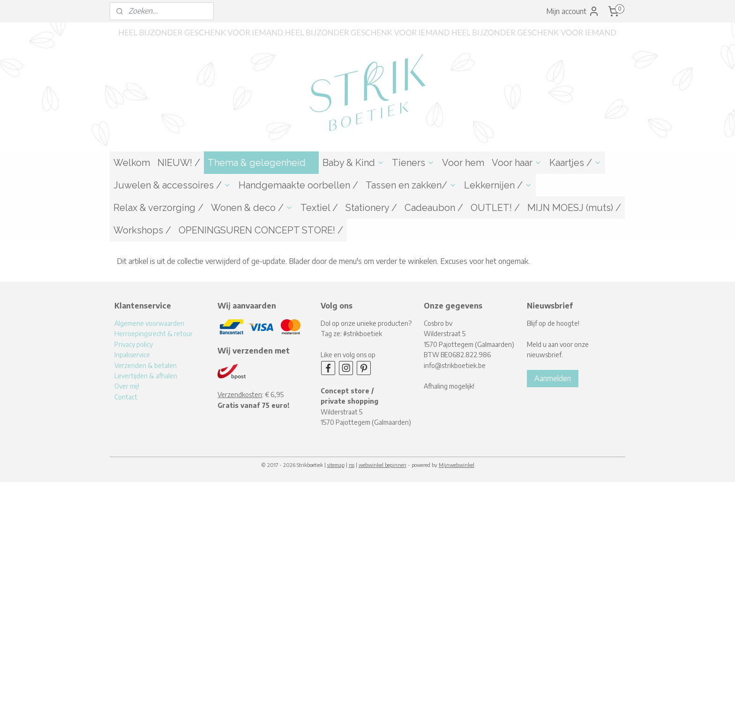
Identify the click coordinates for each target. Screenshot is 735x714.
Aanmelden (552, 378)
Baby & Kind (353, 162)
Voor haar (517, 162)
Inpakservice (132, 355)
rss (351, 465)
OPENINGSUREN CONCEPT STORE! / (261, 230)
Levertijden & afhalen (145, 376)
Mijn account (573, 11)
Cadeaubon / (434, 207)
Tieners (413, 162)
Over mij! (126, 386)
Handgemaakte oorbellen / (298, 185)
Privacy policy (133, 344)
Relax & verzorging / (158, 207)
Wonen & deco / (252, 207)
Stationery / (371, 207)
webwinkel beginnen (382, 465)
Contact (125, 397)
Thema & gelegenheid (261, 162)
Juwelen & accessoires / (172, 185)
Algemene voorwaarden (149, 323)
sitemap (336, 465)
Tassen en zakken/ (411, 185)
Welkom (131, 162)
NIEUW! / (179, 162)
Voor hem (463, 162)
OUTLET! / (495, 207)
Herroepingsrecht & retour (153, 334)
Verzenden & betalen (145, 365)
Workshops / (142, 230)
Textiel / (319, 207)
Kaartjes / (575, 162)
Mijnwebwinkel (456, 465)
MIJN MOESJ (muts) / (574, 207)
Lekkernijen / (498, 185)
